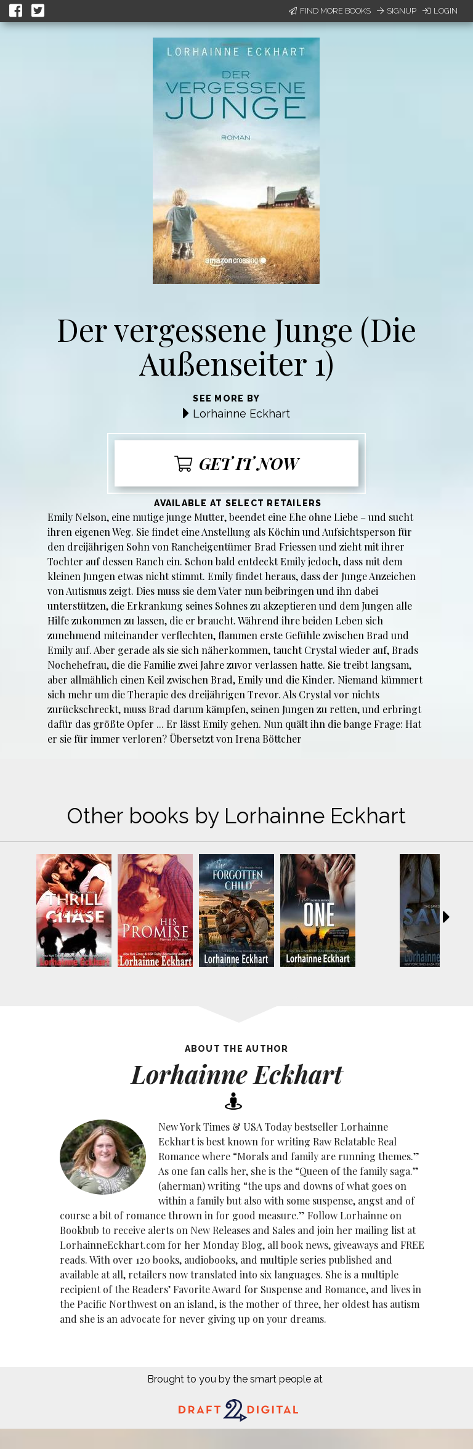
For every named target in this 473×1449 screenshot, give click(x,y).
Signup (396, 10)
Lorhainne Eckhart (241, 413)
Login (440, 10)
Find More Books (330, 10)
